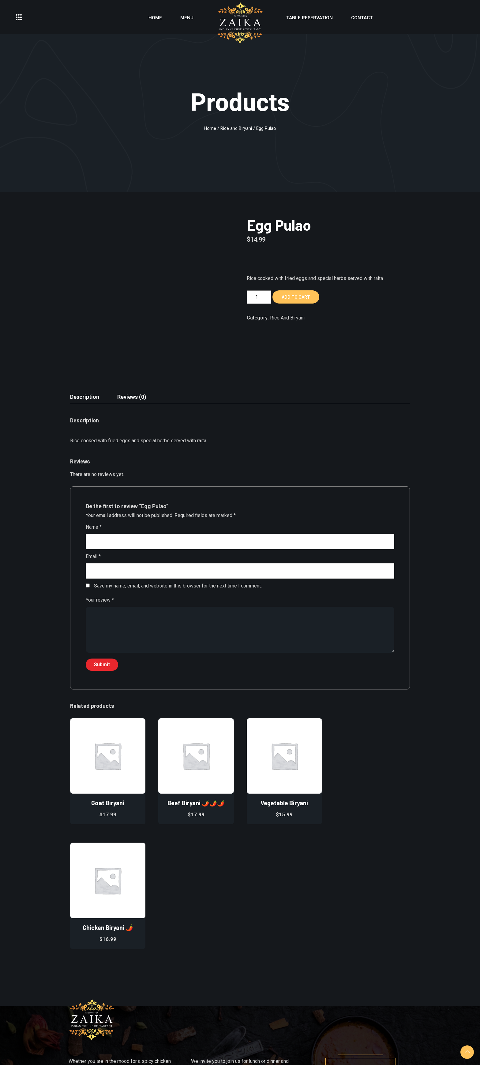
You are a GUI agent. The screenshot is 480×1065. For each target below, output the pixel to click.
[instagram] (369, 975)
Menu (186, 18)
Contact (362, 18)
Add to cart (296, 297)
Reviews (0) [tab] (131, 397)
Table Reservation (309, 18)
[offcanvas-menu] (19, 17)
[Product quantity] (259, 297)
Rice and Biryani (236, 128)
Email (93, 556)
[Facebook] (351, 975)
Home (155, 18)
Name (94, 527)
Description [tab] (84, 397)
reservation (360, 942)
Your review (100, 600)
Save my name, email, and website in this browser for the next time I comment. (178, 586)
